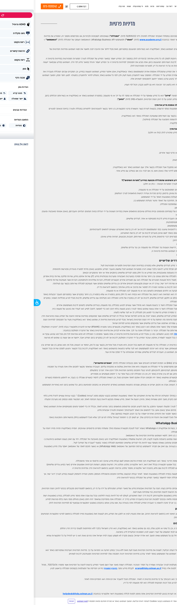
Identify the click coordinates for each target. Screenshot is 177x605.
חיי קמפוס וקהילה (104, 6)
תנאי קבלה (88, 6)
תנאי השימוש (48, 601)
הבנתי (37, 601)
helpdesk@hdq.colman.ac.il (44, 593)
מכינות (118, 6)
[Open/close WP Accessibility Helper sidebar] (3, 302)
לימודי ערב (135, 6)
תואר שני (143, 6)
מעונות (95, 6)
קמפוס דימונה (126, 6)
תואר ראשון (151, 6)
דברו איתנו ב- (47, 6)
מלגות (113, 6)
